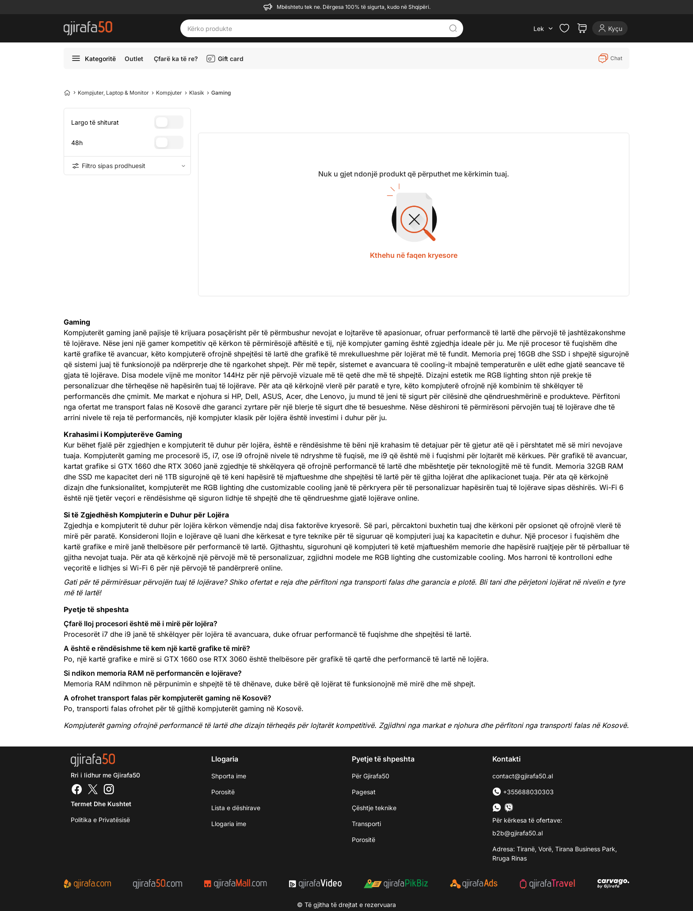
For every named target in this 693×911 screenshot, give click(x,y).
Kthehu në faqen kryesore (413, 255)
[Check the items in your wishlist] (564, 28)
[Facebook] (77, 790)
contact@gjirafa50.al (522, 776)
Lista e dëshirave (235, 807)
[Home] (67, 92)
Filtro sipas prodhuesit (127, 165)
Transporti (366, 823)
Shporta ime (228, 776)
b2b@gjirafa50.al (517, 833)
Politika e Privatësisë (100, 819)
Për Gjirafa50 (370, 776)
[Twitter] (93, 790)
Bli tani (490, 582)
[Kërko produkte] (315, 28)
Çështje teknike (374, 807)
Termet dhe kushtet (101, 804)
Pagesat (364, 792)
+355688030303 (523, 792)
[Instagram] (109, 790)
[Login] (610, 28)
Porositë (223, 792)
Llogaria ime (228, 823)
